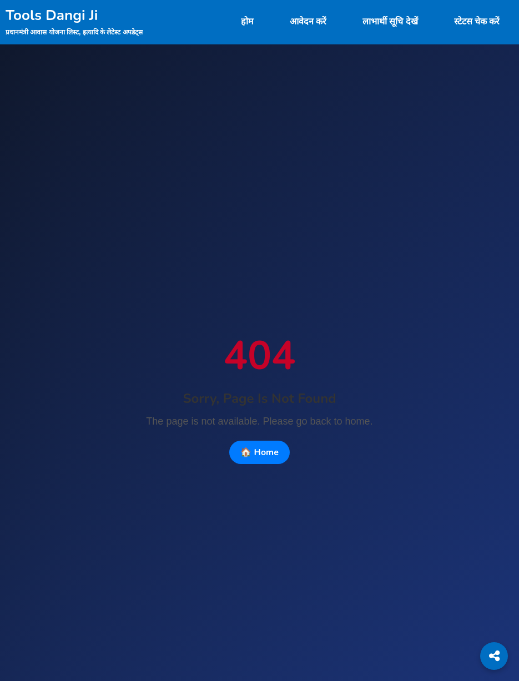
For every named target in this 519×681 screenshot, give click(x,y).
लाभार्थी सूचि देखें (389, 22)
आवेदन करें (308, 22)
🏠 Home (259, 452)
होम (247, 22)
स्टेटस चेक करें (477, 22)
